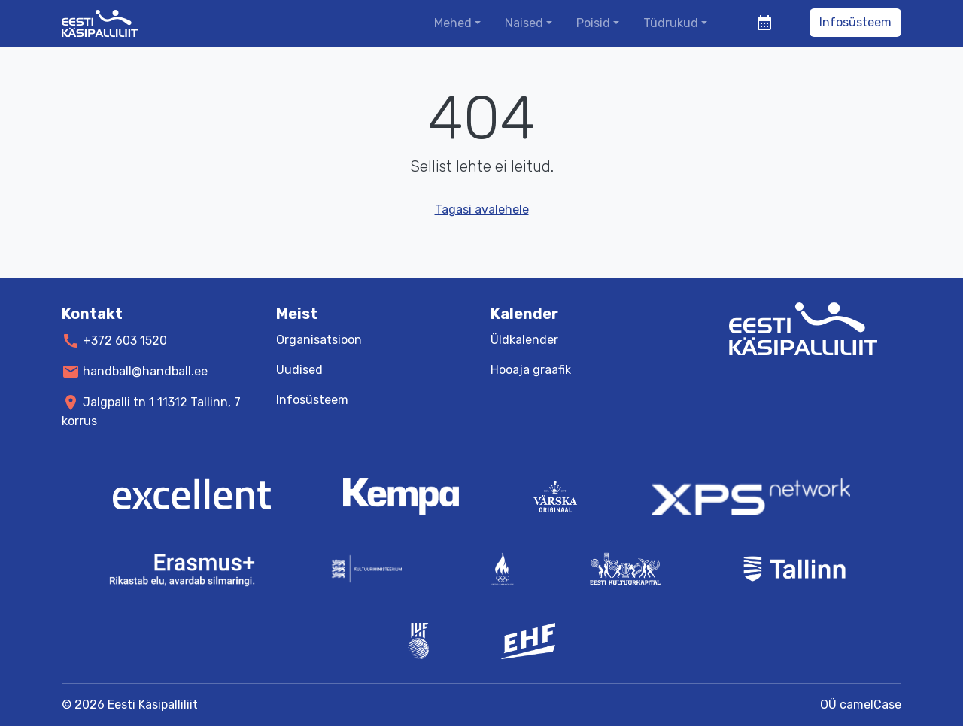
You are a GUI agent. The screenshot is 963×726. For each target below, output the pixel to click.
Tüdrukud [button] (670, 23)
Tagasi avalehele (482, 209)
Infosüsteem (855, 22)
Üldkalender (524, 340)
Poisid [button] (593, 23)
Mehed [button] (453, 23)
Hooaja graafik (531, 370)
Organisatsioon (319, 340)
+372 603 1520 (125, 340)
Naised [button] (524, 23)
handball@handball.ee (145, 371)
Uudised (299, 370)
